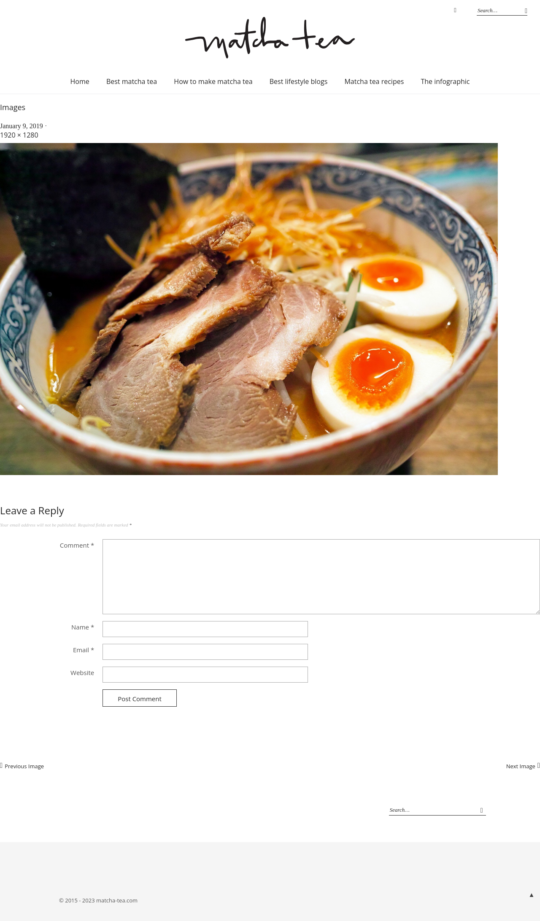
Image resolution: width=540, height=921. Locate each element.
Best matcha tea (131, 81)
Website (82, 672)
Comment (77, 545)
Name (82, 627)
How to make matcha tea (213, 81)
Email (83, 650)
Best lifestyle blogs (299, 81)
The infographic (445, 81)
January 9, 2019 (21, 126)
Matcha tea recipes (374, 81)
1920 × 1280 (19, 135)
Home (79, 81)
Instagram (455, 10)
